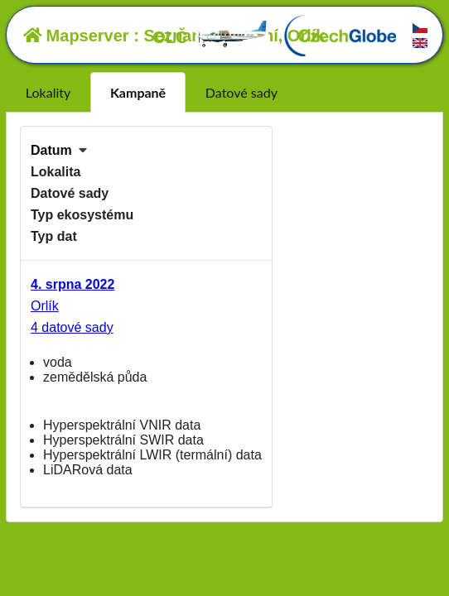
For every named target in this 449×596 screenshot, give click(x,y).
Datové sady (241, 92)
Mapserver (76, 35)
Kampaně (138, 92)
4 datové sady (72, 327)
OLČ (210, 37)
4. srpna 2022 (72, 284)
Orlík (45, 306)
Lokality (48, 92)
